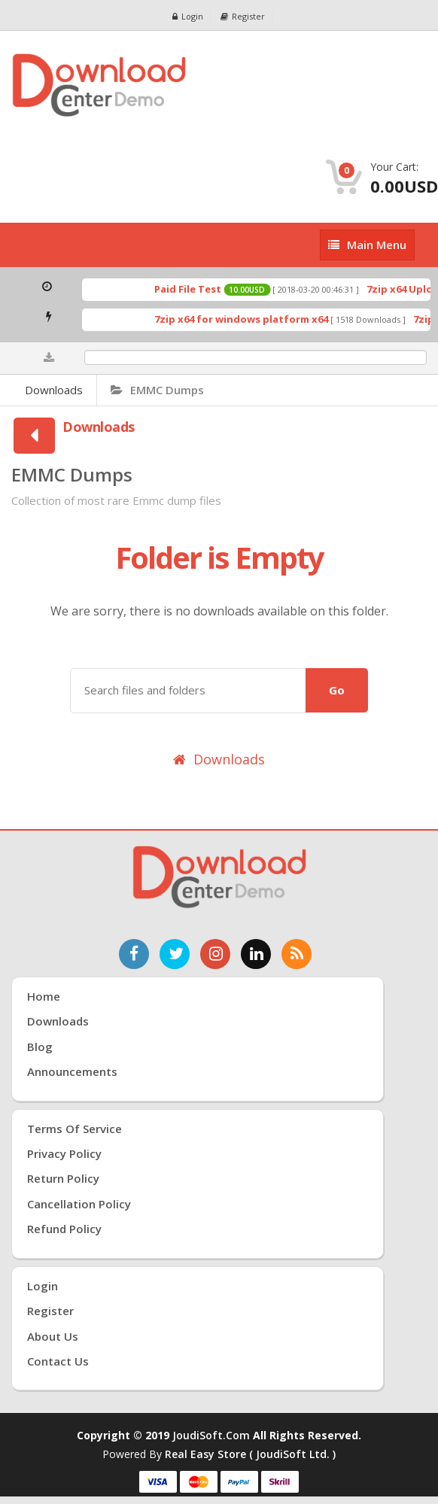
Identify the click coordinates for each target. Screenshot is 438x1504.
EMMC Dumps (157, 389)
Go (337, 689)
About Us (52, 1336)
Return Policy (63, 1178)
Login (187, 16)
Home (43, 996)
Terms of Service (74, 1128)
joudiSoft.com (211, 1435)
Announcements (72, 1071)
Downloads (54, 389)
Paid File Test (196, 289)
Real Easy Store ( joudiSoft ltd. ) (250, 1454)
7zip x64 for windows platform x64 (249, 319)
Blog (40, 1046)
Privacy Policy (64, 1153)
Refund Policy (64, 1228)
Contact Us (58, 1361)
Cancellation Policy (79, 1203)
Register (243, 16)
